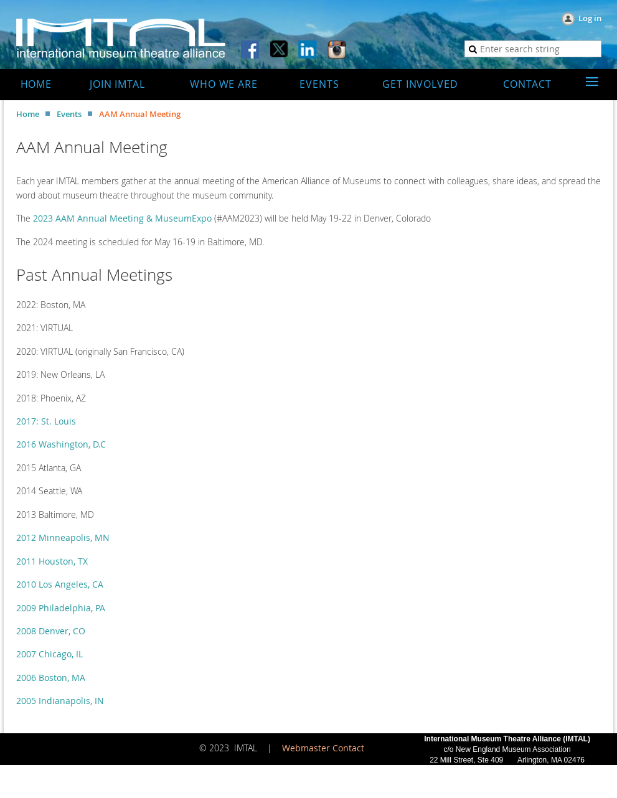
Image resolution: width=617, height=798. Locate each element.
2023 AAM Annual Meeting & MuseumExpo (122, 218)
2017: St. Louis (46, 421)
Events (69, 114)
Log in (589, 18)
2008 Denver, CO (50, 631)
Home (27, 114)
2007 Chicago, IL (49, 654)
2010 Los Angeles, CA (59, 584)
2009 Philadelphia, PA (60, 608)
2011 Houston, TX (52, 561)
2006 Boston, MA (50, 677)
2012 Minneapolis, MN (63, 537)
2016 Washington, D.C (61, 444)
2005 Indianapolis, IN (60, 700)
